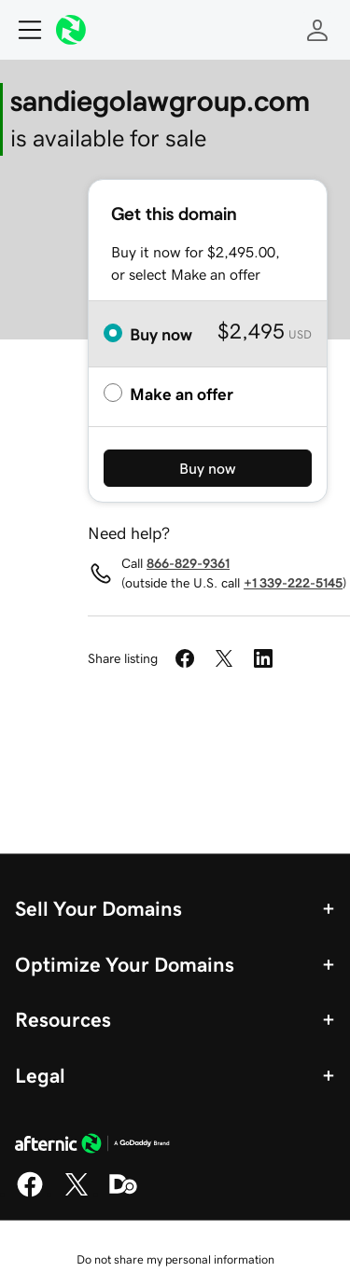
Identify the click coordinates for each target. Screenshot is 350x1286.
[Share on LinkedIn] (263, 658)
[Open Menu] (22, 29)
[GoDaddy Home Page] (92, 1146)
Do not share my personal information (175, 1259)
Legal (40, 1075)
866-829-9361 (188, 563)
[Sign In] (317, 30)
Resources (63, 1019)
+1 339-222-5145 (293, 582)
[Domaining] (123, 1193)
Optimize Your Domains (124, 964)
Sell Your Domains (98, 908)
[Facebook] (30, 1193)
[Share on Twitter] (224, 658)
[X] (76, 1193)
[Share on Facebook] (184, 658)
